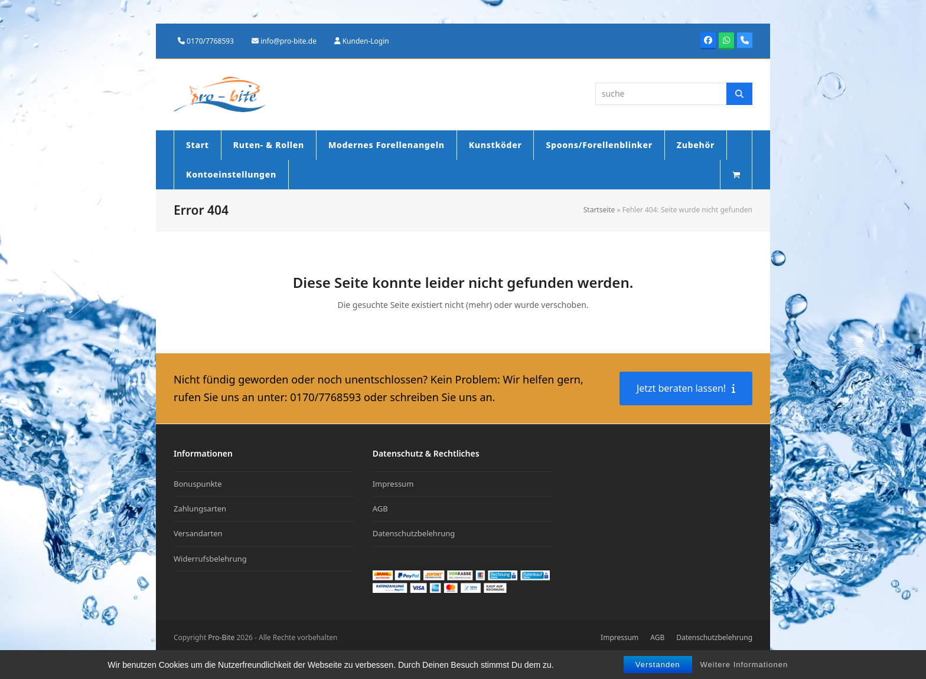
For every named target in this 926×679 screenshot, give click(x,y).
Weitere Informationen (744, 664)
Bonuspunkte (198, 483)
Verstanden (657, 664)
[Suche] (739, 94)
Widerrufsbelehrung (210, 558)
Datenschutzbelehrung (414, 533)
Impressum (393, 483)
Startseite (599, 210)
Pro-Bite (221, 637)
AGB (380, 508)
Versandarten (198, 533)
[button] (736, 174)
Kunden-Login (366, 41)
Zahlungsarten (200, 508)
